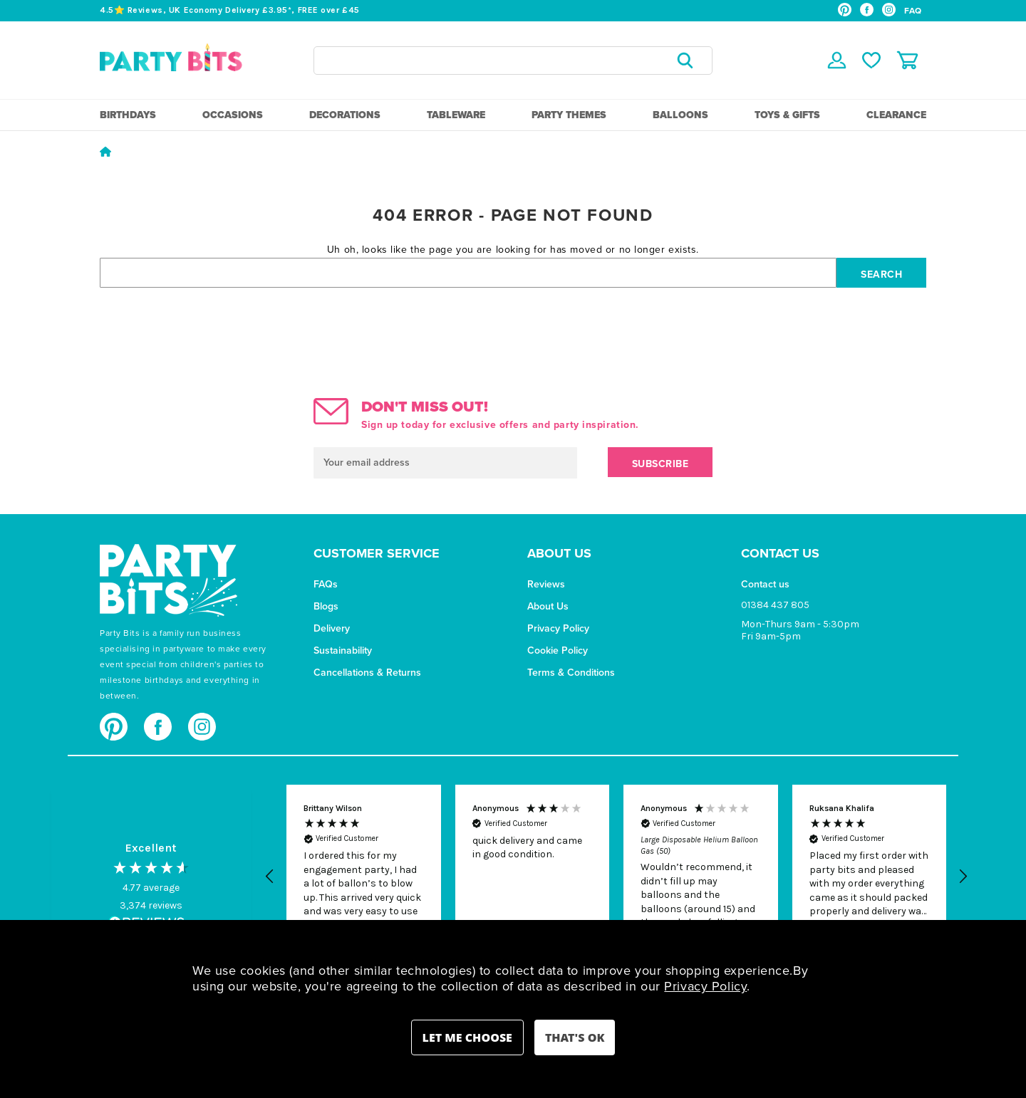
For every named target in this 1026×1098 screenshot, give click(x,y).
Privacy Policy (558, 628)
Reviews (546, 584)
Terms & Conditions (571, 672)
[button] (270, 876)
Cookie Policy (557, 650)
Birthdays (128, 115)
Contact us (765, 584)
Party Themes (569, 115)
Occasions (232, 115)
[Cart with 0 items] (907, 60)
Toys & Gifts (787, 115)
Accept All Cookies (574, 1037)
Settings (467, 1037)
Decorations (344, 115)
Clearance (896, 115)
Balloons (680, 115)
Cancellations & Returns (367, 672)
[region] (616, 876)
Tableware (456, 115)
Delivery (332, 628)
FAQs (326, 584)
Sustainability (343, 650)
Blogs (326, 606)
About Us (548, 606)
